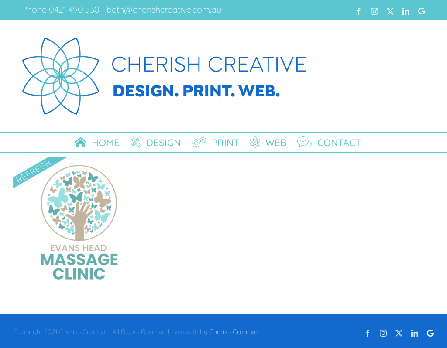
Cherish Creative (233, 332)
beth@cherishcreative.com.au (164, 9)
